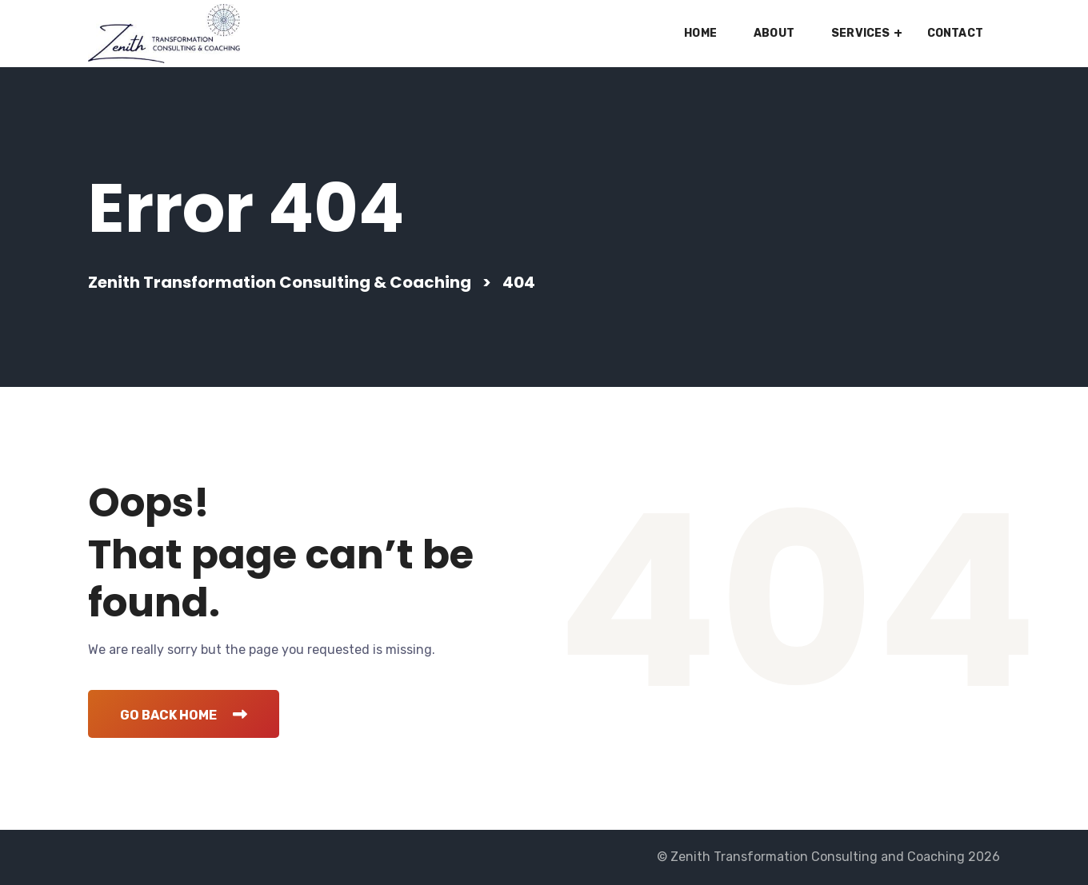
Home (700, 33)
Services (860, 33)
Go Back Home (183, 715)
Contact (955, 33)
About (774, 33)
